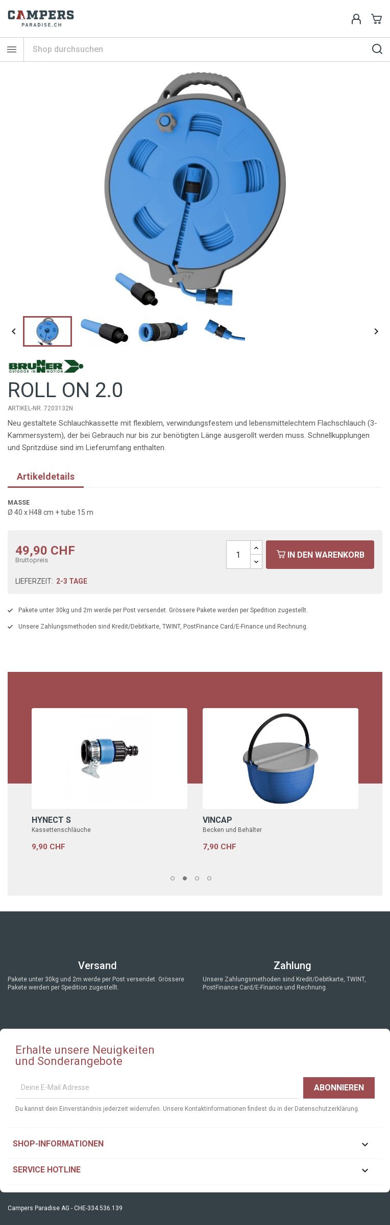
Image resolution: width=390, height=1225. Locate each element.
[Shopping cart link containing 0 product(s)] (376, 19)
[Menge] (238, 554)
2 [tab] (187, 878)
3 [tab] (200, 878)
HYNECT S (51, 820)
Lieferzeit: (34, 581)
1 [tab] (175, 878)
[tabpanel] (109, 792)
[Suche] (207, 49)
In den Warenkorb (320, 555)
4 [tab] (212, 878)
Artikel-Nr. (25, 408)
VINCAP (217, 820)
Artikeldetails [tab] (46, 476)
